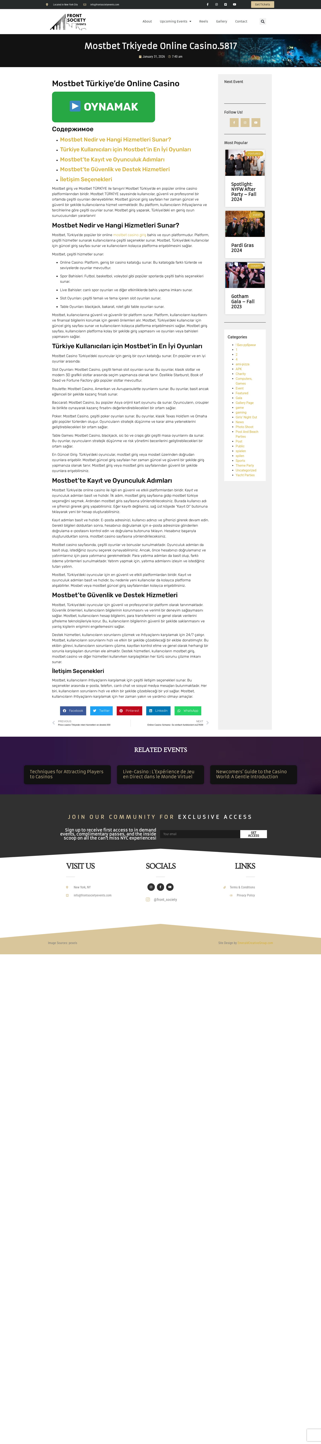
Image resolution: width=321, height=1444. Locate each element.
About (147, 21)
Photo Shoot (244, 427)
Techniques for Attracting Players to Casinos (66, 774)
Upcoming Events (175, 21)
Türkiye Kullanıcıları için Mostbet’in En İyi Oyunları (125, 149)
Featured (242, 393)
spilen (240, 456)
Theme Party (245, 466)
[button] (263, 21)
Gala (239, 398)
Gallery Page (245, 403)
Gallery (221, 21)
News (240, 422)
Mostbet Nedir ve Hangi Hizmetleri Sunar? (115, 139)
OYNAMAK (104, 106)
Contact (241, 21)
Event (239, 388)
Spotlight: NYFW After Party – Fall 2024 (243, 192)
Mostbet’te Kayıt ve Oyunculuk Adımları (112, 159)
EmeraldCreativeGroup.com (255, 943)
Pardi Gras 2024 (242, 248)
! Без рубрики (246, 345)
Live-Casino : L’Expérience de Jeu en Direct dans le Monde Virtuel (158, 774)
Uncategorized (246, 470)
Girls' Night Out (246, 417)
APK (239, 369)
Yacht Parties (245, 475)
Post (239, 441)
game (240, 408)
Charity (241, 374)
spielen (241, 451)
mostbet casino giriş (129, 235)
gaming (241, 413)
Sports (240, 461)
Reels (203, 21)
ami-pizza (242, 364)
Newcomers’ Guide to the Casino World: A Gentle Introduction (251, 774)
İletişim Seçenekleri (86, 179)
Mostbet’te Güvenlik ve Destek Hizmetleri (115, 169)
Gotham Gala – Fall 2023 (243, 301)
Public (240, 446)
